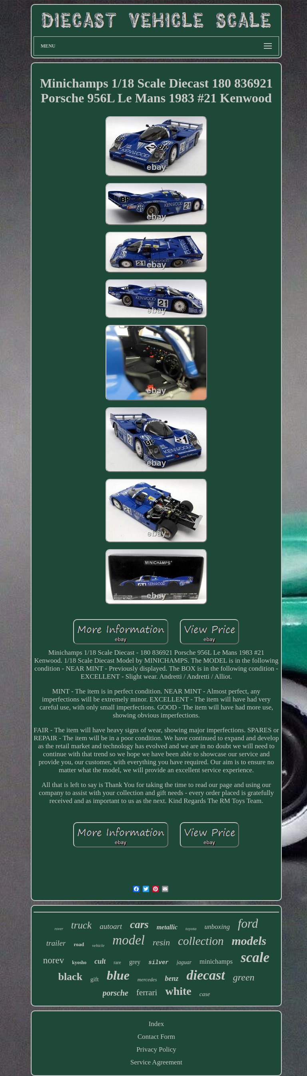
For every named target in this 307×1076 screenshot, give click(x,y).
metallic (167, 927)
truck (81, 925)
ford (248, 924)
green (244, 977)
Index (156, 1024)
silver (158, 962)
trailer (56, 943)
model (128, 940)
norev (53, 960)
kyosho (79, 962)
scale (255, 957)
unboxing (217, 927)
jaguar (184, 962)
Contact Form (156, 1036)
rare (117, 962)
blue (118, 975)
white (178, 991)
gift (94, 979)
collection (200, 941)
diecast (205, 975)
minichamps (216, 961)
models (248, 940)
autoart (111, 926)
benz (171, 978)
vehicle (98, 945)
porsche (115, 992)
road (79, 944)
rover (59, 929)
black (70, 976)
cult (100, 961)
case (204, 994)
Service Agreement (156, 1062)
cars (139, 925)
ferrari (146, 992)
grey (134, 961)
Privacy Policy (156, 1049)
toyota (191, 928)
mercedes (147, 979)
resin (161, 942)
